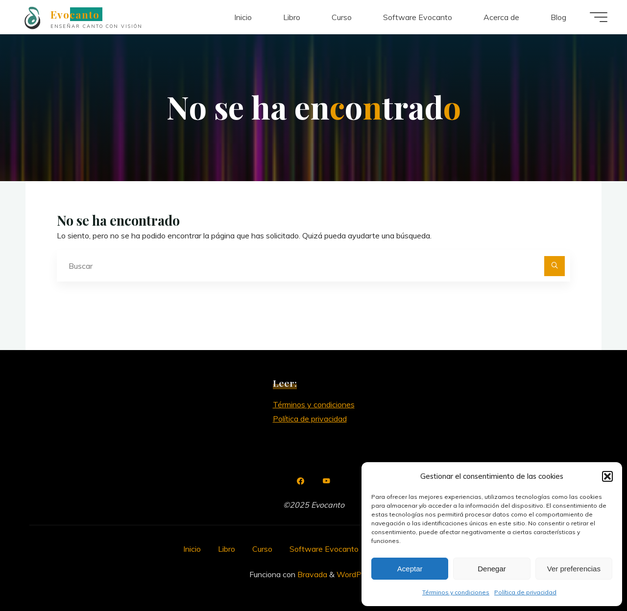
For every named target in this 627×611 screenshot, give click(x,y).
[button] (607, 476)
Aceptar (410, 568)
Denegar (492, 568)
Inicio (192, 549)
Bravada (311, 574)
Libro (226, 549)
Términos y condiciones (455, 592)
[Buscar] (554, 266)
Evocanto (74, 14)
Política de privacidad (525, 592)
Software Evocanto (324, 549)
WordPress (356, 574)
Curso (262, 549)
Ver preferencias (574, 568)
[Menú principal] (598, 17)
